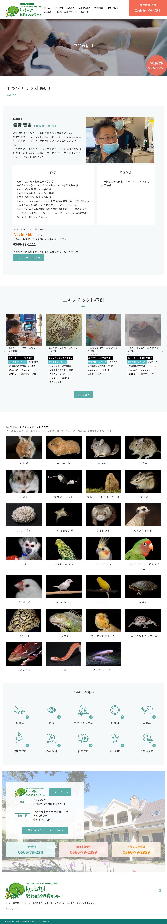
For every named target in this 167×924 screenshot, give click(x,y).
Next (162, 351)
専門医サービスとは (64, 7)
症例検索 (98, 7)
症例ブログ (113, 7)
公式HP (85, 11)
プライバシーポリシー (13, 909)
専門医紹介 (84, 7)
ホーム (47, 7)
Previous (5, 351)
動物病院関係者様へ (67, 11)
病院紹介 (48, 11)
